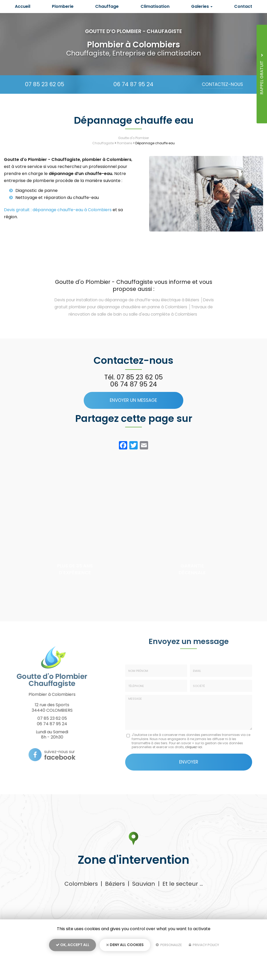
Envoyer (188, 761)
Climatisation (155, 6)
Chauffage (107, 6)
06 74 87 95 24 (133, 84)
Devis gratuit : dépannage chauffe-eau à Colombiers (58, 210)
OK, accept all (72, 945)
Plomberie (63, 6)
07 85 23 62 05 (44, 84)
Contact (243, 6)
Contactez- (222, 84)
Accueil (22, 6)
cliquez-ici (193, 747)
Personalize (169, 945)
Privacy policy (204, 945)
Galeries (202, 6)
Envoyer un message (133, 400)
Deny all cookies (125, 945)
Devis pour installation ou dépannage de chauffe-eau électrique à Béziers (126, 300)
